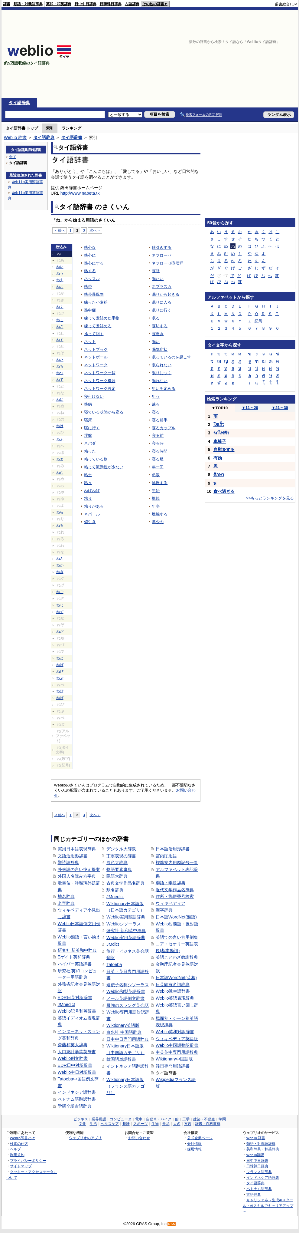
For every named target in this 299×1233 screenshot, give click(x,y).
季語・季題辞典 (170, 882)
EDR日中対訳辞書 (75, 1065)
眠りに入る (161, 302)
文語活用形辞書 (72, 855)
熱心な (90, 247)
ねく (59, 307)
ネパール (92, 514)
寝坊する (159, 326)
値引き (90, 521)
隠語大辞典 (117, 876)
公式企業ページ (200, 1138)
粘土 (88, 475)
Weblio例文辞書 (73, 1058)
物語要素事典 (119, 869)
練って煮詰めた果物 (101, 318)
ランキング (71, 128)
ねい (59, 267)
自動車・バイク (158, 1119)
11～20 (250, 407)
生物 (155, 1124)
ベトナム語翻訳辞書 (77, 1099)
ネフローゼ (161, 255)
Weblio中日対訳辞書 (77, 1072)
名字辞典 (66, 903)
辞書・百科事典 (207, 1124)
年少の (158, 521)
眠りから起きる (165, 294)
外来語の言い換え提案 (79, 869)
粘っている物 (96, 459)
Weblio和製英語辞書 (125, 991)
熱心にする (94, 263)
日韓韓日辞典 (111, 4)
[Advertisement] (232, 54)
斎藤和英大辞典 (72, 1044)
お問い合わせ (139, 1138)
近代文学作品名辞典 (175, 889)
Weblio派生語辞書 (173, 991)
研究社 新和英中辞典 (126, 930)
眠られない (161, 365)
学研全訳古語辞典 (75, 1106)
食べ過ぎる (224, 491)
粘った (90, 451)
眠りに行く (161, 310)
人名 (176, 1124)
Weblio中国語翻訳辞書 (177, 1045)
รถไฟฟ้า (221, 432)
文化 (82, 1124)
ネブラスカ (161, 286)
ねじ (59, 605)
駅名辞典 (114, 890)
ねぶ (59, 678)
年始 (156, 490)
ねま (59, 459)
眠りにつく (161, 373)
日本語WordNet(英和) (176, 977)
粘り (88, 498)
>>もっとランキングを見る (270, 498)
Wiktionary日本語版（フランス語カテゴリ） (125, 1086)
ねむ (59, 472)
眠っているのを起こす (171, 357)
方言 (187, 1124)
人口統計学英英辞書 (77, 1051)
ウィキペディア (170, 903)
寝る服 (158, 459)
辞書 (6, 4)
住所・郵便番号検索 (175, 896)
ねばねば (92, 490)
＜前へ (59, 230)
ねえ (59, 280)
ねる (59, 525)
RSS (171, 1224)
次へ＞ (94, 230)
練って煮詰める (98, 326)
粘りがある (94, 506)
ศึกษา (218, 474)
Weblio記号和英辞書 (77, 1011)
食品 (166, 1124)
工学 (186, 1119)
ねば (59, 665)
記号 (258, 321)
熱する (90, 271)
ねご (59, 592)
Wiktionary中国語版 (174, 1059)
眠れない (159, 380)
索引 (50, 128)
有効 (217, 458)
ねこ (59, 320)
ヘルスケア (110, 1124)
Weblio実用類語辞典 (125, 917)
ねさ (59, 327)
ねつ (59, 373)
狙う (156, 396)
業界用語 (99, 1119)
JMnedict (66, 1004)
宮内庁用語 (166, 855)
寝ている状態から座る (103, 412)
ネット (90, 341)
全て (12, 156)
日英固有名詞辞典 (173, 984)
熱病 (88, 404)
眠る (156, 318)
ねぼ (59, 691)
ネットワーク (96, 365)
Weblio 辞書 (15, 137)
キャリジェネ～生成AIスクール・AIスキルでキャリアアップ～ (268, 1205)
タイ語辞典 (19, 102)
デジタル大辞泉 (121, 848)
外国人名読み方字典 (77, 876)
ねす (59, 340)
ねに (59, 399)
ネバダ (90, 443)
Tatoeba (114, 964)
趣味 (126, 1124)
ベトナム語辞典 (259, 1189)
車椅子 (219, 441)
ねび (59, 671)
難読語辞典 (68, 862)
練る (156, 404)
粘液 (156, 475)
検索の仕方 (19, 1144)
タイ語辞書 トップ (22, 128)
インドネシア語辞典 (262, 1177)
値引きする (161, 247)
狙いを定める (163, 388)
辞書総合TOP (286, 4)
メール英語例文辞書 (125, 998)
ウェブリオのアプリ (85, 1138)
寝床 (88, 420)
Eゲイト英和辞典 (74, 956)
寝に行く (92, 428)
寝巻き (158, 333)
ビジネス (80, 1119)
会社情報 (194, 1144)
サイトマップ (21, 1166)
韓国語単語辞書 (121, 1059)
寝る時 (158, 443)
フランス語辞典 (259, 1172)
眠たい (158, 278)
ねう (59, 273)
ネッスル (92, 278)
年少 (156, 506)
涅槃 (88, 435)
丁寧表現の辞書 (121, 855)
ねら (59, 512)
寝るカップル (163, 428)
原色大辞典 (117, 862)
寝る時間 (159, 451)
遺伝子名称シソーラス (127, 984)
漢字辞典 (164, 910)
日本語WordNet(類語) (176, 917)
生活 (93, 1124)
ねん (59, 558)
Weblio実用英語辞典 (125, 937)
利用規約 (17, 1155)
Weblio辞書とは (22, 1138)
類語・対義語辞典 (28, 4)
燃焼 (156, 498)
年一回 (158, 467)
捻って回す (94, 333)
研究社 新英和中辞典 (77, 950)
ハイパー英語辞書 (75, 963)
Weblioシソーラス (123, 923)
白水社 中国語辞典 (123, 1032)
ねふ (59, 439)
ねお (59, 287)
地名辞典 (66, 896)
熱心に (90, 255)
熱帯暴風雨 (94, 294)
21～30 (279, 407)
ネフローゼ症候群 (167, 263)
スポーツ (140, 1124)
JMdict (112, 944)
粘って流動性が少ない (103, 467)
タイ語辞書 (71, 137)
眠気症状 (159, 349)
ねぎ (59, 572)
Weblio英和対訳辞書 (175, 1031)
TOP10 (220, 408)
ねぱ (59, 698)
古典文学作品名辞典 (125, 883)
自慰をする (224, 449)
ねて (59, 379)
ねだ (59, 631)
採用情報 (194, 1149)
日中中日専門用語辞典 (127, 1039)
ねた (59, 360)
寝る (156, 412)
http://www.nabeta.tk (80, 193)
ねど (59, 658)
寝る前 (158, 435)
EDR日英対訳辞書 (75, 997)
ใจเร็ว (218, 424)
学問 (222, 1119)
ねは (59, 426)
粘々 (88, 482)
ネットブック (96, 349)
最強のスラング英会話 (127, 1005)
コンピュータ (121, 1119)
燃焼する (159, 514)
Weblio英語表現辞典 (175, 998)
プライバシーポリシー (28, 1160)
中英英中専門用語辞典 (177, 1052)
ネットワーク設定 (99, 388)
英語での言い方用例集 (177, 937)
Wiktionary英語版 (122, 1025)
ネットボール (96, 357)
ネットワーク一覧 (99, 373)
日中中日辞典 (85, 4)
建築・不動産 (204, 1119)
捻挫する (159, 482)
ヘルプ (15, 1149)
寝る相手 (159, 420)
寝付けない (94, 396)
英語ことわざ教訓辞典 (177, 957)
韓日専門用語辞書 (173, 1065)
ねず (59, 612)
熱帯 (88, 286)
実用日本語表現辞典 (77, 848)
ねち (59, 366)
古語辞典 (132, 4)
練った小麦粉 (96, 302)
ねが (59, 565)
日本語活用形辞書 (173, 848)
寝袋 (156, 271)
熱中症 (90, 310)
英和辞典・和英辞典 (262, 1149)
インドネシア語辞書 (77, 1092)
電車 (138, 1119)
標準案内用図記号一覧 (177, 862)
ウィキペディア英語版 (177, 1038)
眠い (156, 341)
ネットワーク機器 (99, 380)
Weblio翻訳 (255, 1155)
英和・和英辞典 (58, 4)
